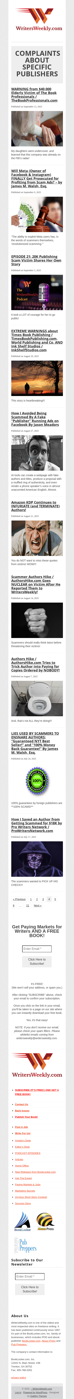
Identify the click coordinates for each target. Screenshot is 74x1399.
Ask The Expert (23, 1178)
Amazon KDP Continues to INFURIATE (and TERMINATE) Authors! (35, 506)
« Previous (19, 899)
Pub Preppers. (19, 1344)
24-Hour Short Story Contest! (31, 1197)
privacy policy (18, 1377)
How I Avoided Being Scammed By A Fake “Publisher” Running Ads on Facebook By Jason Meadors (35, 419)
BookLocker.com (31, 1340)
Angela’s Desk (23, 1140)
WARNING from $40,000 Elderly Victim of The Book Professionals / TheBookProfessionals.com (34, 95)
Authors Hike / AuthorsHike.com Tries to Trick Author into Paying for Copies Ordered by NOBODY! (35, 664)
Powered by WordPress (35, 1392)
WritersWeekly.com (41, 1389)
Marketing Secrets (25, 1190)
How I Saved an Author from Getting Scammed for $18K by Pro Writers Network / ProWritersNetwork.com (36, 825)
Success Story (23, 1203)
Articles (19, 1159)
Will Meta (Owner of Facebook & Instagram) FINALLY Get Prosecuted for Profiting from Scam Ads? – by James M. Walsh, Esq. (36, 178)
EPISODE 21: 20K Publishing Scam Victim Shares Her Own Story (36, 260)
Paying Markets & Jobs (28, 1184)
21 (27, 905)
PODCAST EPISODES (28, 1153)
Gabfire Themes (38, 1396)
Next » (37, 905)
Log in (18, 1392)
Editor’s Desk (22, 1146)
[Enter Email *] (37, 948)
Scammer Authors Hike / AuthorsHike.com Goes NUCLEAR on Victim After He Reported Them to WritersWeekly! (35, 584)
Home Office (22, 1165)
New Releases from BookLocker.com (35, 1172)
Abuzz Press (49, 1340)
